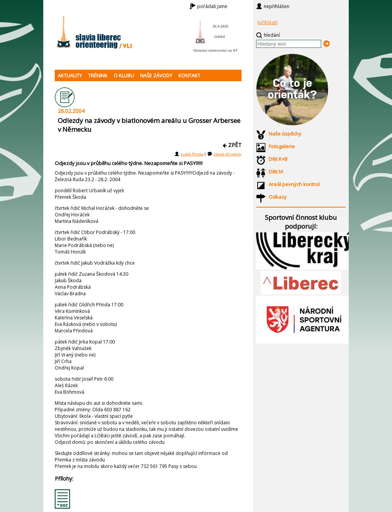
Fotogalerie (282, 146)
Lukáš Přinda (192, 154)
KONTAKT (189, 75)
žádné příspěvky (228, 154)
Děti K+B (278, 158)
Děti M (276, 171)
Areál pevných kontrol (294, 184)
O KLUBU (124, 75)
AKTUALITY (70, 75)
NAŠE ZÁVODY (156, 75)
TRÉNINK (98, 75)
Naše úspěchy (285, 133)
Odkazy (278, 196)
